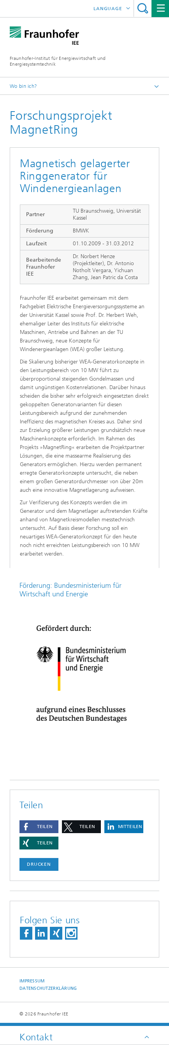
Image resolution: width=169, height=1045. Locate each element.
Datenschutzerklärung (48, 988)
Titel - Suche (142, 8)
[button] (38, 826)
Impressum (31, 981)
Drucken (39, 864)
